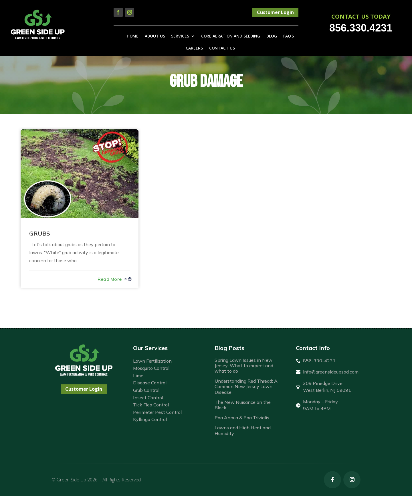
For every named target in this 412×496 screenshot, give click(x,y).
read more (110, 279)
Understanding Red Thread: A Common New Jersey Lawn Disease (246, 386)
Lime (138, 375)
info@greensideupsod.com (330, 372)
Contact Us (222, 48)
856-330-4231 (319, 360)
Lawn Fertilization (152, 361)
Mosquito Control (151, 368)
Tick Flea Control (151, 405)
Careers (194, 48)
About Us (155, 36)
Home (133, 36)
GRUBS (39, 233)
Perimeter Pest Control (157, 412)
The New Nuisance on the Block (243, 404)
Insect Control (148, 397)
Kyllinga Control (150, 419)
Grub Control (146, 390)
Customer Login (275, 12)
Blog (271, 36)
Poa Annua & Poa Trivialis (242, 417)
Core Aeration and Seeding (230, 36)
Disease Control (150, 383)
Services (180, 36)
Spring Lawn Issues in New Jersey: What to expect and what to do (244, 365)
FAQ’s (288, 36)
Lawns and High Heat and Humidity (243, 430)
